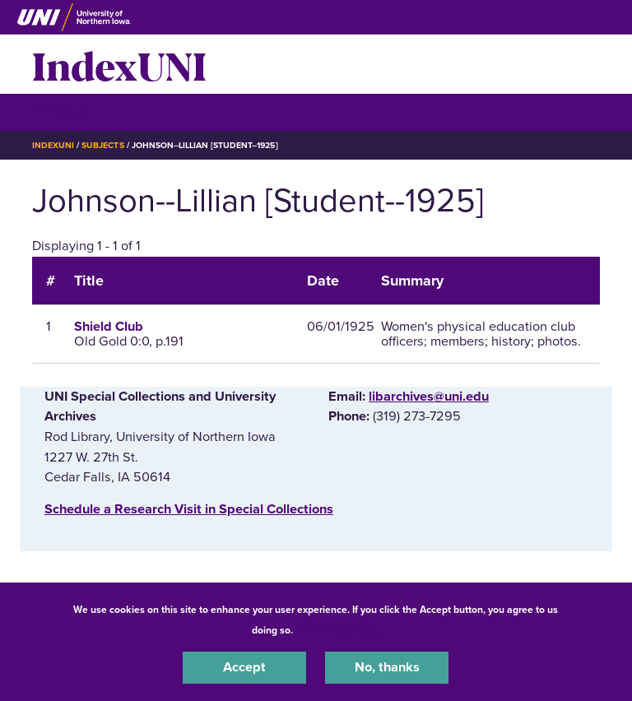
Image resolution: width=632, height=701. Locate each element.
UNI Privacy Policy (339, 630)
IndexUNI (119, 64)
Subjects (102, 145)
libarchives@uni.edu (429, 396)
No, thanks (387, 667)
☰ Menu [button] (61, 111)
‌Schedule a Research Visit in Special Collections (188, 509)
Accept (244, 667)
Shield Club (108, 326)
